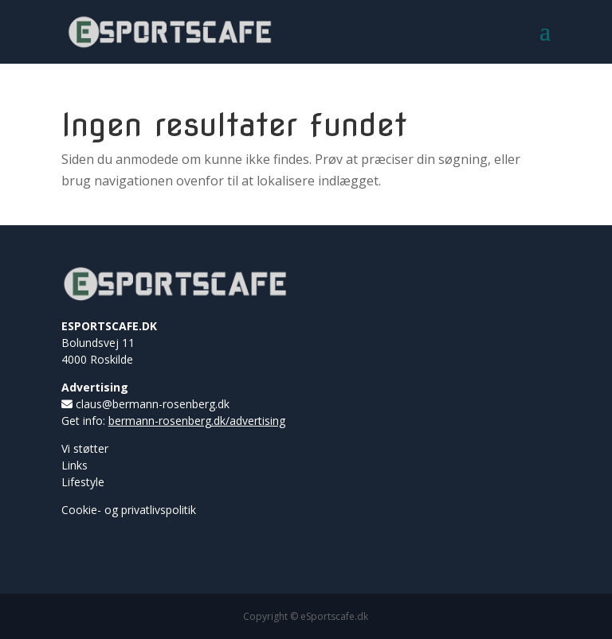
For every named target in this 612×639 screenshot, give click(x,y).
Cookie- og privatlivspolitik (128, 509)
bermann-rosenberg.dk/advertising (196, 420)
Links (74, 465)
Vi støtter (84, 448)
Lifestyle (82, 481)
